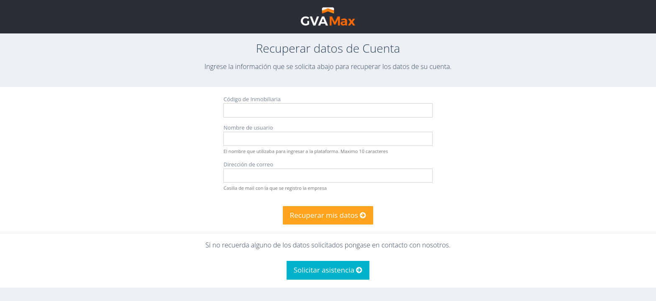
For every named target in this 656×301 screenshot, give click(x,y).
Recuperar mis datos (328, 215)
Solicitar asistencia (328, 270)
